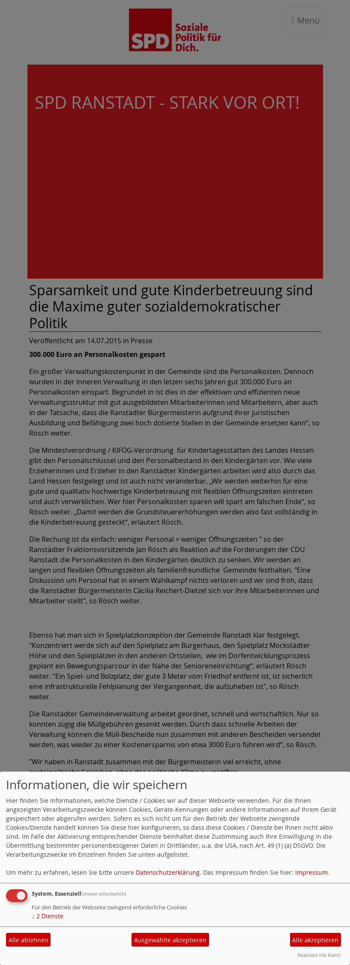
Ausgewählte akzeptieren (170, 940)
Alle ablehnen (28, 940)
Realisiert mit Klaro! (319, 955)
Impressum (311, 872)
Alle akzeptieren (315, 940)
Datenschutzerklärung (168, 872)
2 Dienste (47, 916)
